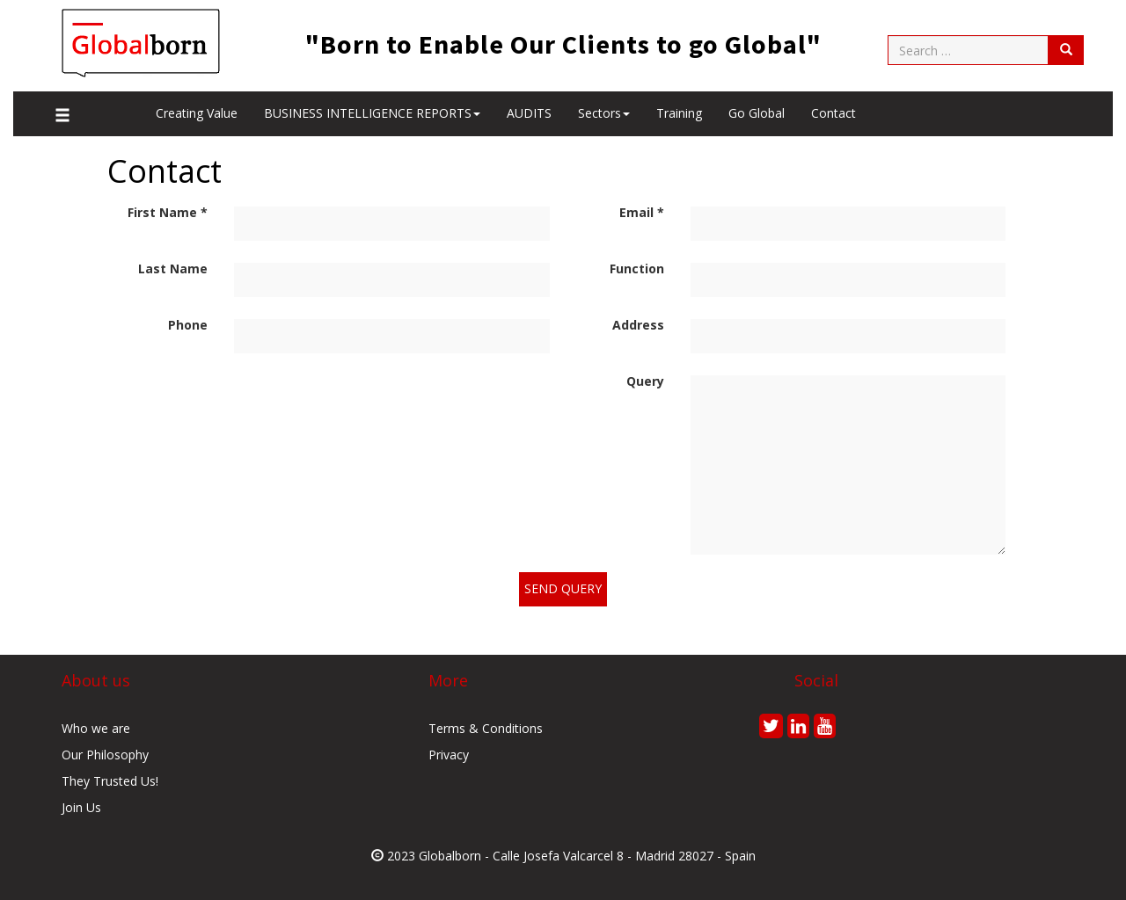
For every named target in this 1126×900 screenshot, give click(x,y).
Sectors (604, 113)
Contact (833, 113)
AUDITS (529, 113)
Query (645, 381)
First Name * (168, 212)
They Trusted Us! (110, 781)
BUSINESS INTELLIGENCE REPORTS (372, 113)
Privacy (448, 754)
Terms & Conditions (485, 728)
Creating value (197, 113)
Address (638, 324)
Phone (188, 324)
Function (637, 268)
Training (679, 113)
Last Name (173, 268)
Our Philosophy (105, 754)
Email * (641, 212)
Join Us (81, 807)
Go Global (756, 113)
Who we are (96, 728)
